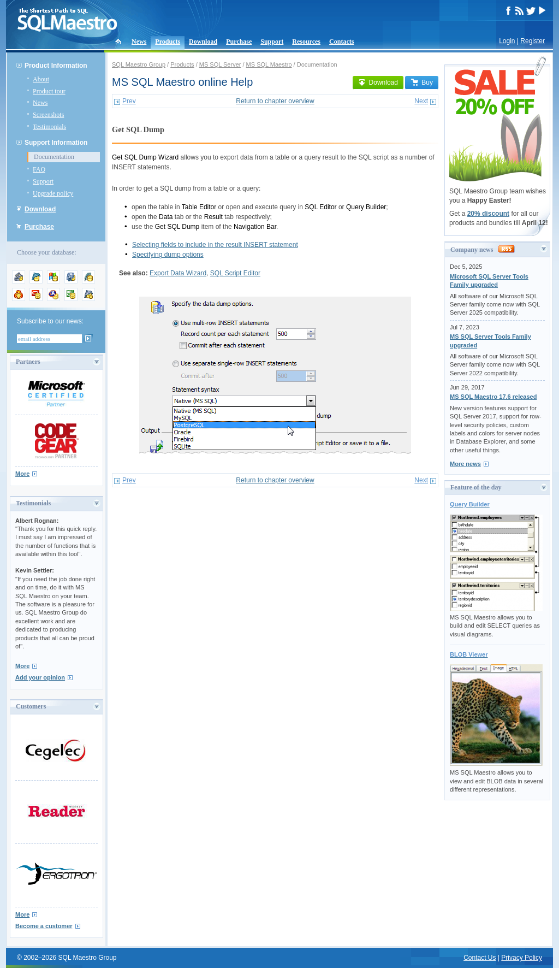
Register (532, 41)
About (41, 79)
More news (465, 464)
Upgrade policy (53, 193)
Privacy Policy (521, 957)
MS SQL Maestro (269, 64)
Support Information (56, 142)
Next (421, 101)
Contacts (341, 41)
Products (167, 41)
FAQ (39, 169)
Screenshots (48, 115)
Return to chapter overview (275, 101)
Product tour (49, 91)
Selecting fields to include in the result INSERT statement (215, 245)
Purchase (239, 41)
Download (203, 41)
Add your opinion (40, 677)
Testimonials (49, 127)
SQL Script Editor (235, 273)
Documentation (54, 157)
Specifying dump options (168, 254)
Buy (422, 82)
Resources (306, 41)
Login (507, 41)
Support (271, 41)
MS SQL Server (220, 64)
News (139, 41)
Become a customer (44, 926)
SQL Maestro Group (138, 64)
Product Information (56, 65)
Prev (129, 101)
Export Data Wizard (178, 273)
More (22, 473)
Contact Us (479, 957)
